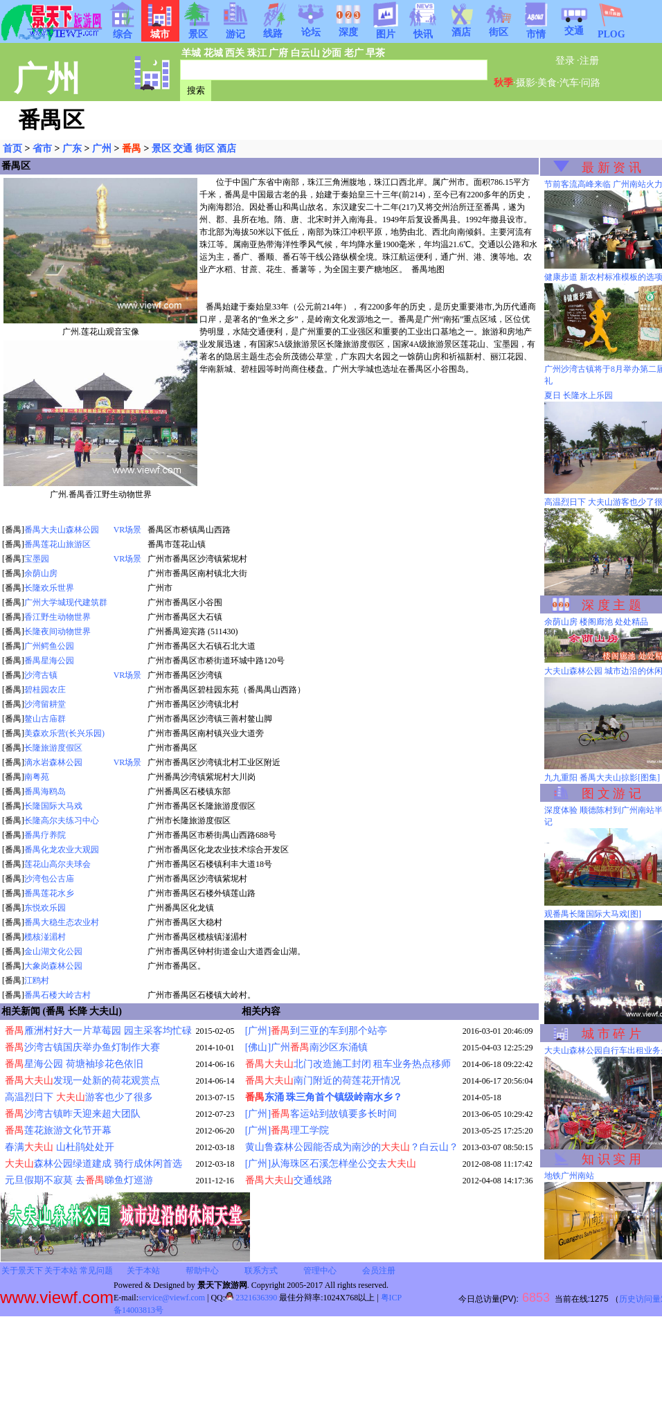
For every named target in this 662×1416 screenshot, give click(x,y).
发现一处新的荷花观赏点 (82, 1080)
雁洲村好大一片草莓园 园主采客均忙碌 (98, 1030)
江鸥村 (36, 980)
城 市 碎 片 (611, 1034)
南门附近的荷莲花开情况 (322, 1080)
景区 (161, 148)
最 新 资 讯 (611, 167)
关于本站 (61, 1270)
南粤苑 (36, 777)
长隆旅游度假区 (53, 748)
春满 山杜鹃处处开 (59, 1147)
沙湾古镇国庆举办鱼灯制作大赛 (82, 1047)
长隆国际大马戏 (53, 806)
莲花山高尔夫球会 (57, 864)
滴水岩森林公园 (53, 762)
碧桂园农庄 (45, 689)
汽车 (569, 83)
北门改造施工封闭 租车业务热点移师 (348, 1064)
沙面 (331, 53)
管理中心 (320, 1270)
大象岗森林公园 (53, 966)
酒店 (461, 27)
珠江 (257, 53)
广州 (101, 148)
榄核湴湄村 (45, 937)
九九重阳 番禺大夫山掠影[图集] (602, 777)
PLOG (611, 30)
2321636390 (251, 1297)
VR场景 (128, 530)
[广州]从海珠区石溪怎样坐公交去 (330, 1163)
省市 (42, 148)
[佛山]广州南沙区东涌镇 (306, 1047)
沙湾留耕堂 (45, 704)
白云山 (305, 53)
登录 (565, 60)
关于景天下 (22, 1270)
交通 (574, 26)
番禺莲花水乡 (49, 893)
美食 (547, 83)
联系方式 (261, 1270)
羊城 (191, 53)
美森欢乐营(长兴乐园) (64, 733)
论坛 (311, 27)
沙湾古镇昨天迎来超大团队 (73, 1114)
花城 (213, 53)
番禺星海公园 (49, 660)
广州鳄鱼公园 (49, 646)
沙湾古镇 (40, 675)
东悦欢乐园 (45, 908)
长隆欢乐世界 (49, 588)
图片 (386, 29)
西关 (234, 53)
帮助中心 (202, 1270)
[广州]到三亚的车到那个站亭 (316, 1030)
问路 (590, 83)
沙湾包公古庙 (49, 879)
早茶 (375, 53)
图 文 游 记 (611, 793)
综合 (122, 29)
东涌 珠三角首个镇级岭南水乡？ (324, 1097)
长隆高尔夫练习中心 (61, 820)
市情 (536, 29)
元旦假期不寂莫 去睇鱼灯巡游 (79, 1180)
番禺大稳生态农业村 (61, 922)
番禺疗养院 (45, 835)
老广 (354, 53)
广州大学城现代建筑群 (65, 602)
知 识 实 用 (611, 1159)
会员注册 (378, 1270)
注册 (589, 60)
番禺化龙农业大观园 (61, 849)
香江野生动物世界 (57, 617)
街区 (498, 27)
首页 (12, 148)
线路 (273, 29)
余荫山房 (40, 573)
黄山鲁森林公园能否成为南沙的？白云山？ (351, 1147)
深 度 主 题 (611, 605)
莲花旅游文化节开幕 (58, 1130)
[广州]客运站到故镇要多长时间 (321, 1114)
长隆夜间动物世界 (57, 631)
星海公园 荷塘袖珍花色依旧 (74, 1064)
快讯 (423, 29)
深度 (348, 27)
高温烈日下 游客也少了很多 (79, 1097)
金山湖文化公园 (53, 951)
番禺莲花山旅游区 (57, 544)
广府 (278, 53)
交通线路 (288, 1180)
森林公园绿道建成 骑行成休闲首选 (93, 1163)
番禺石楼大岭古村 (57, 995)
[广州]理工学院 (287, 1130)
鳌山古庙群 (45, 719)
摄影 (525, 83)
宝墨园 (36, 559)
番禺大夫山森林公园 (61, 530)
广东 (72, 148)
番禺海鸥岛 (45, 791)
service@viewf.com (171, 1297)
